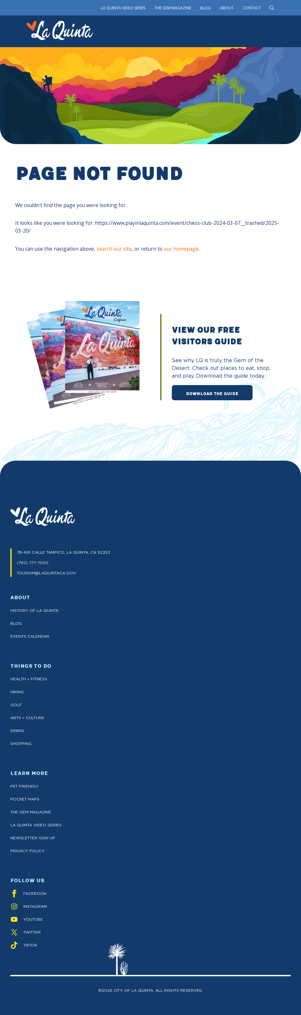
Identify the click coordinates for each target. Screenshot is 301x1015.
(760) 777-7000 (32, 562)
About (227, 8)
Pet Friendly (24, 786)
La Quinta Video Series (123, 8)
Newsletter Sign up (32, 837)
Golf (16, 704)
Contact (252, 8)
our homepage (181, 248)
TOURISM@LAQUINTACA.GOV (46, 572)
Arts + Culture (27, 717)
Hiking (17, 691)
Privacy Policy (27, 850)
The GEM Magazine (30, 812)
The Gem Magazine (172, 8)
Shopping (21, 743)
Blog (205, 8)
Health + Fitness (28, 678)
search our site (114, 248)
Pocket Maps (24, 799)
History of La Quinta (34, 610)
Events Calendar (29, 636)
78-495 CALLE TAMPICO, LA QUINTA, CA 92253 (63, 552)
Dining (17, 730)
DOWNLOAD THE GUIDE (212, 393)
